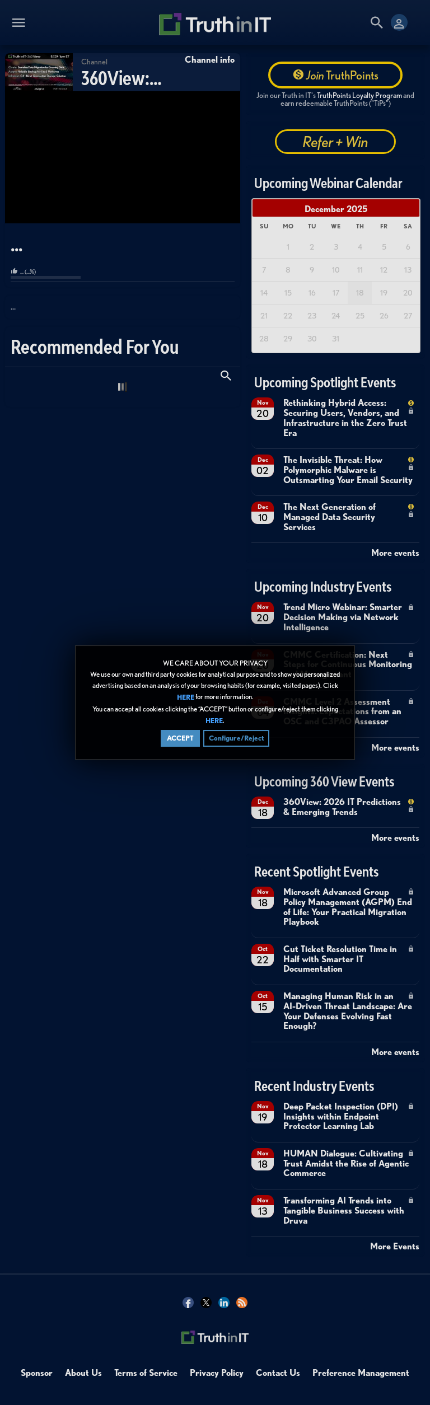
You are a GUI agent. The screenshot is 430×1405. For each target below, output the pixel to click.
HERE (185, 698)
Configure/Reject (236, 738)
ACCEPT (180, 738)
